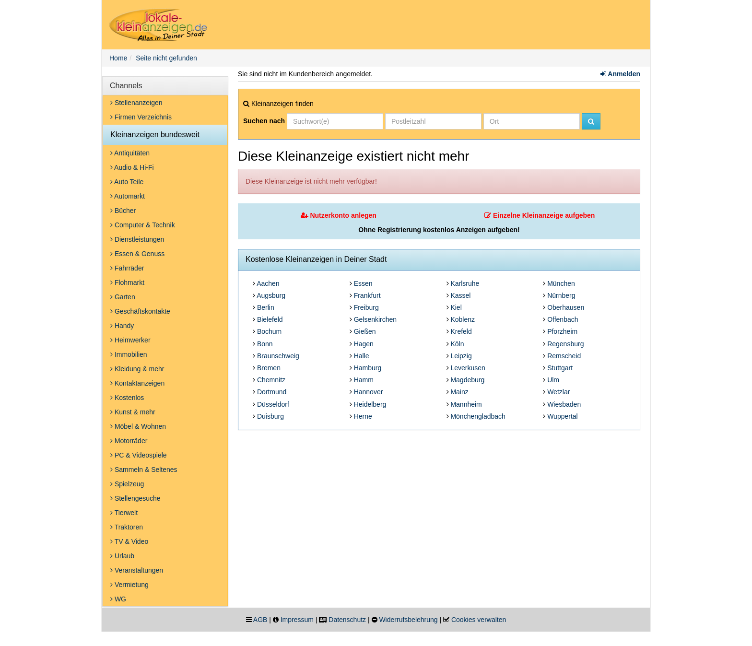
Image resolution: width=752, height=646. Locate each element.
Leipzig (460, 356)
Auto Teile (126, 182)
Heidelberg (370, 404)
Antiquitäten (130, 153)
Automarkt (127, 196)
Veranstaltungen (136, 570)
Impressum (297, 619)
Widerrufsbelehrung (408, 619)
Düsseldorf (273, 404)
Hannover (368, 392)
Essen (363, 283)
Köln (457, 344)
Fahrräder (127, 268)
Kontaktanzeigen (137, 383)
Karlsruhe (464, 283)
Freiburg (366, 307)
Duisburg (270, 416)
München (561, 283)
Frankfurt (367, 295)
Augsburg (271, 295)
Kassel (460, 295)
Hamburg (368, 368)
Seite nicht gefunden (166, 58)
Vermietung (129, 584)
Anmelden (620, 74)
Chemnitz (271, 380)
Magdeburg (467, 380)
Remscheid (564, 356)
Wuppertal (562, 416)
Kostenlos (127, 397)
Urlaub (122, 556)
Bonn (265, 344)
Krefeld (460, 331)
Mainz (459, 392)
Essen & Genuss (137, 254)
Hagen (364, 344)
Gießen (365, 331)
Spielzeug (127, 484)
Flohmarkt (127, 282)
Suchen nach (264, 121)
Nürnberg (561, 295)
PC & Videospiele (138, 455)
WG (118, 599)
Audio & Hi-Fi (132, 167)
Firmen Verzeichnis (141, 117)
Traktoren (126, 527)
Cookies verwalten (478, 619)
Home (118, 58)
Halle (361, 356)
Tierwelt (124, 513)
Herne (363, 416)
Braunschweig (278, 356)
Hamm (364, 380)
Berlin (265, 307)
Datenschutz (347, 619)
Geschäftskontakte (140, 311)
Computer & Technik (142, 225)
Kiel (455, 307)
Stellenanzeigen (136, 102)
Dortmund (271, 392)
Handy (122, 325)
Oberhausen (565, 307)
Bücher (123, 210)
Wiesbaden (564, 404)
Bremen (269, 368)
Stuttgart (560, 368)
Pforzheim (562, 331)
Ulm (553, 380)
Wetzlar (558, 392)
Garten (122, 297)
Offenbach (562, 319)
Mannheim (466, 404)
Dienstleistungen (137, 239)
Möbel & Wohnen (138, 426)
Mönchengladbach (477, 416)
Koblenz (462, 319)
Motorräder (128, 441)
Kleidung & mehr (137, 369)
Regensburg (565, 344)
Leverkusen (467, 368)
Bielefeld (270, 319)
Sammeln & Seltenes (143, 469)
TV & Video (129, 541)
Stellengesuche (135, 498)
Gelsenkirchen (375, 319)
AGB (260, 619)
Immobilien (128, 354)
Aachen (268, 283)
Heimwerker (130, 340)
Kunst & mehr (132, 412)
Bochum (269, 331)
